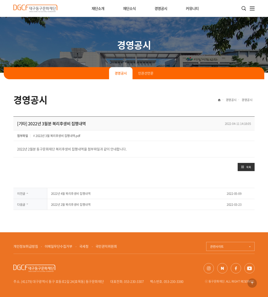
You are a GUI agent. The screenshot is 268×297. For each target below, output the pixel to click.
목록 (248, 167)
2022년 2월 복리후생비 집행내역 (71, 204)
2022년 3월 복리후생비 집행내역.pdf (58, 135)
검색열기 (243, 8)
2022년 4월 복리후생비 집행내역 (71, 193)
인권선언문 (146, 73)
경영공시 (160, 8)
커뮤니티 (192, 8)
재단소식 (129, 8)
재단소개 (98, 8)
